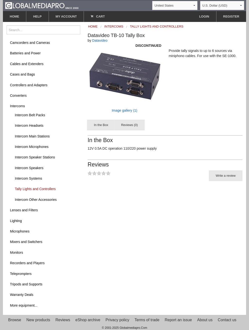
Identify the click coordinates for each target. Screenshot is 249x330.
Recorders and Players (27, 263)
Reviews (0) (129, 125)
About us (205, 320)
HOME (14, 16)
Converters (18, 95)
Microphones (19, 231)
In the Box (101, 125)
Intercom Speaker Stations (35, 157)
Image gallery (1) (124, 110)
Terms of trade (146, 320)
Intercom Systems (28, 178)
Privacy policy (117, 320)
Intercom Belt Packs (30, 115)
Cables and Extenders (27, 64)
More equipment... (23, 305)
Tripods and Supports (26, 284)
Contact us (227, 320)
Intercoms (17, 106)
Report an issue (178, 320)
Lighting (16, 221)
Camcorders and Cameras (30, 43)
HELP (37, 16)
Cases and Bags (22, 74)
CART (98, 16)
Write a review (226, 175)
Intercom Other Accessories (36, 200)
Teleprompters (21, 274)
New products (38, 320)
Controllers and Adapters (28, 85)
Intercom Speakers (29, 168)
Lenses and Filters (24, 210)
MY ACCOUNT (66, 16)
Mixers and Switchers (26, 242)
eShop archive (87, 320)
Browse (14, 320)
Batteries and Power (25, 53)
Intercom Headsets (29, 125)
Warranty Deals (21, 295)
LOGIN (204, 16)
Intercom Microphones (32, 147)
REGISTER (231, 16)
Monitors (16, 252)
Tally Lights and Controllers (35, 189)
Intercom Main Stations (32, 136)
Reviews (62, 320)
